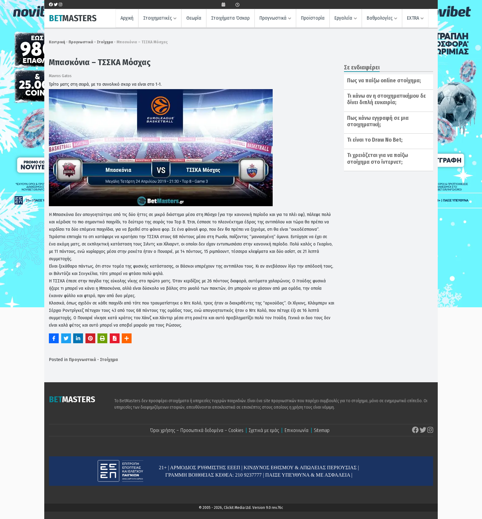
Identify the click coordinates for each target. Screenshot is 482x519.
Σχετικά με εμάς (264, 430)
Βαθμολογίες (380, 18)
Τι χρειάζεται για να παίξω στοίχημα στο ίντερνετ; (377, 158)
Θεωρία (193, 18)
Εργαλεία (343, 18)
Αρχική (126, 18)
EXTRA (413, 18)
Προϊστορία (313, 18)
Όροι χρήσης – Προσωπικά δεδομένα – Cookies (196, 430)
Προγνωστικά (272, 18)
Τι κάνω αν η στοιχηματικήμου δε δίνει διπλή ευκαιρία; (386, 99)
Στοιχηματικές (157, 18)
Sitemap (322, 430)
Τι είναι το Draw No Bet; (374, 139)
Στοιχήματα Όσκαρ (230, 18)
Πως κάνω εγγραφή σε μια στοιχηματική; (378, 121)
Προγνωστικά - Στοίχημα (91, 42)
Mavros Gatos (60, 75)
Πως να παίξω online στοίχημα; (384, 80)
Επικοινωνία (296, 430)
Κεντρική (57, 42)
